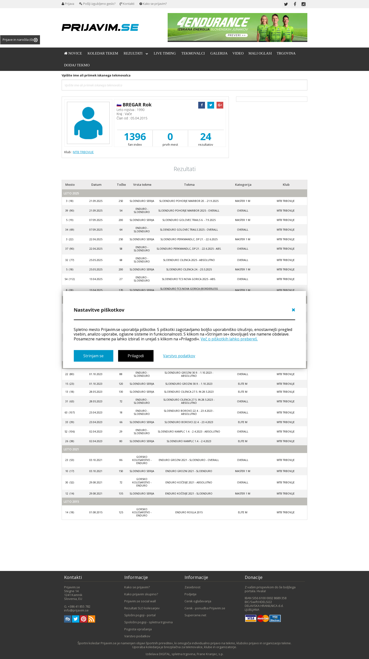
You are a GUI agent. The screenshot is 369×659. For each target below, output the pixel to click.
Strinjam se (93, 355)
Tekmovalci (193, 53)
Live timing (165, 53)
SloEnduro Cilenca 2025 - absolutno (189, 260)
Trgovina (286, 53)
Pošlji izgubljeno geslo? (97, 4)
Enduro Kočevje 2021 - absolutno (188, 482)
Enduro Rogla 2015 (189, 512)
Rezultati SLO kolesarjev (142, 608)
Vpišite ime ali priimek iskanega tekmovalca (96, 75)
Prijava (68, 4)
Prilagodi (136, 355)
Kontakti (127, 4)
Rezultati (136, 53)
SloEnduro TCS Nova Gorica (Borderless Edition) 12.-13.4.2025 (189, 290)
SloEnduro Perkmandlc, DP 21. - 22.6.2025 (188, 239)
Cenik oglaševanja (197, 601)
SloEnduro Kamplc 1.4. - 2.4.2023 (189, 441)
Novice (73, 53)
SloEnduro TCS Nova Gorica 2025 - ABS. (189, 279)
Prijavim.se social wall (140, 601)
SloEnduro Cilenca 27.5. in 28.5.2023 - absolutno (188, 401)
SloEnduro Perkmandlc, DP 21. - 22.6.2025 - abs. (189, 248)
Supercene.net (195, 615)
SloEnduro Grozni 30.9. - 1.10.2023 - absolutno (189, 374)
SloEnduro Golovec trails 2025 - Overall (189, 229)
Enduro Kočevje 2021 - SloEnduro (188, 493)
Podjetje (190, 594)
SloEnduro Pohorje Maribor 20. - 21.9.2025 (188, 201)
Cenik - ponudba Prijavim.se (204, 608)
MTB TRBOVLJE (83, 152)
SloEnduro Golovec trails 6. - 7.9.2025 (189, 220)
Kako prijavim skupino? (141, 594)
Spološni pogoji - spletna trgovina (148, 622)
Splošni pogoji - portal (140, 615)
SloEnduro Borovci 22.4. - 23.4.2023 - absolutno (189, 412)
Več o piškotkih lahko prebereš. (229, 339)
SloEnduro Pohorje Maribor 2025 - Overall (188, 210)
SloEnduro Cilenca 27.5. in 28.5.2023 (189, 391)
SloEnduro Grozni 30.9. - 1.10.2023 (188, 383)
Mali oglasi (260, 53)
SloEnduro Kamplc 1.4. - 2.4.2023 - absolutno (189, 431)
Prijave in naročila (20, 39)
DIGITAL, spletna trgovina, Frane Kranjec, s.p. (191, 654)
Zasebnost (192, 587)
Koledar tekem (102, 53)
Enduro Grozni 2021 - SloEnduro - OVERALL (189, 460)
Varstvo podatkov (179, 355)
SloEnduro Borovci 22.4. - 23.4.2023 (189, 422)
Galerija (219, 53)
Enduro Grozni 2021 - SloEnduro (188, 471)
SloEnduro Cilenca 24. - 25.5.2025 (189, 269)
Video (238, 53)
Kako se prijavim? (153, 4)
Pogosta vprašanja (138, 629)
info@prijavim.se (76, 610)
